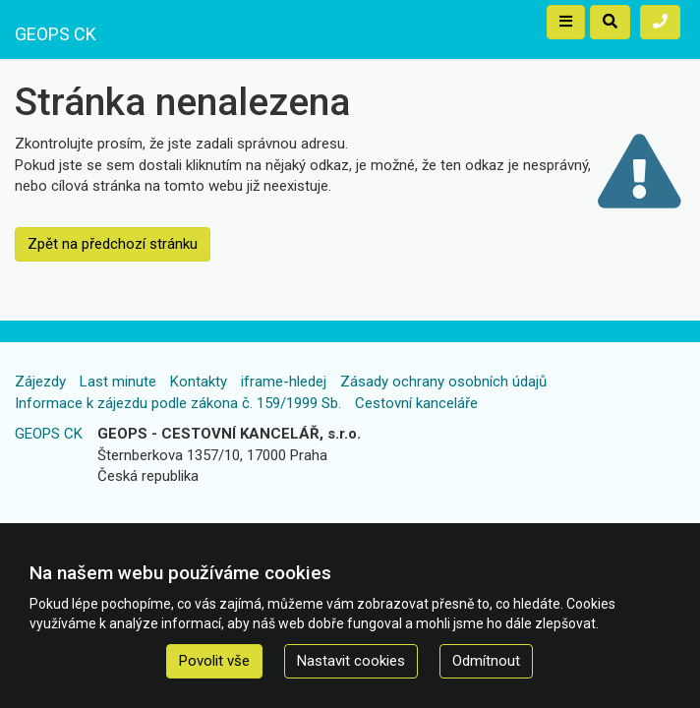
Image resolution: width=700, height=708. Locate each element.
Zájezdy (40, 381)
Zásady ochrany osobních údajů (443, 381)
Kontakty (198, 381)
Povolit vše (214, 661)
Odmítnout (486, 661)
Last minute (118, 381)
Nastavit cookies (351, 661)
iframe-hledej (283, 381)
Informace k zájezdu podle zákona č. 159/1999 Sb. (178, 403)
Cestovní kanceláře (416, 403)
